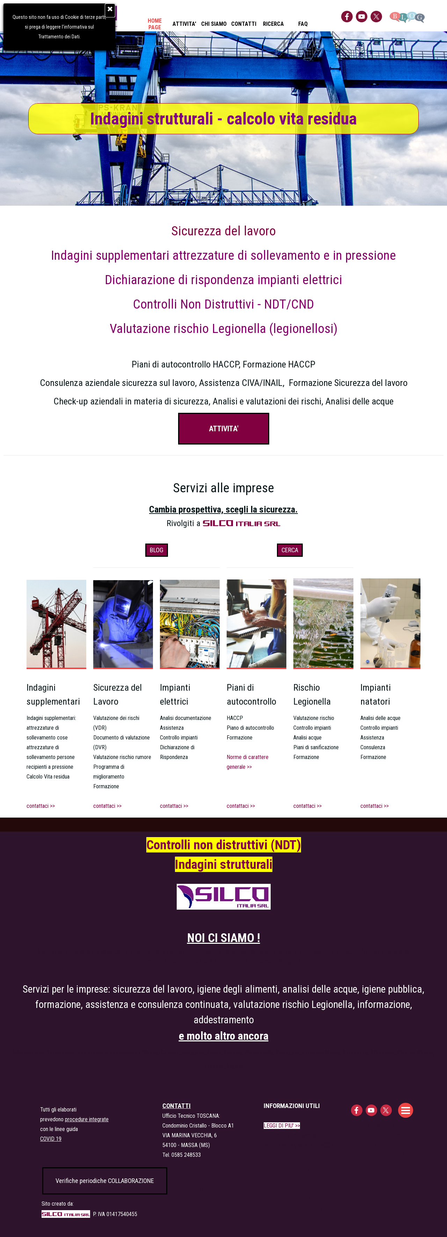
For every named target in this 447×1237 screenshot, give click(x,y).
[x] (376, 16)
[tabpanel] (223, 314)
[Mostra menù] (405, 1110)
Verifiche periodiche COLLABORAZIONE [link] (105, 1181)
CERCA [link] (289, 550)
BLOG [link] (156, 550)
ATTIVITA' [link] (224, 428)
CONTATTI (243, 24)
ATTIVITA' (184, 24)
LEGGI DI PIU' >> (282, 1125)
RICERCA (273, 24)
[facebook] (347, 16)
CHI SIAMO (214, 24)
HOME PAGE (155, 24)
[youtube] (361, 16)
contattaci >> (107, 806)
